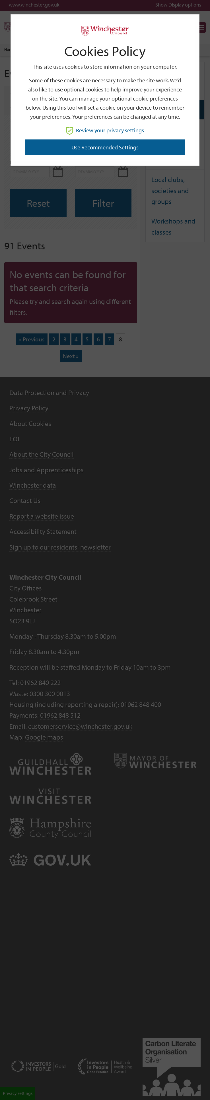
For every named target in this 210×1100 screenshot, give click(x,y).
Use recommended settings (105, 147)
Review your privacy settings (105, 130)
